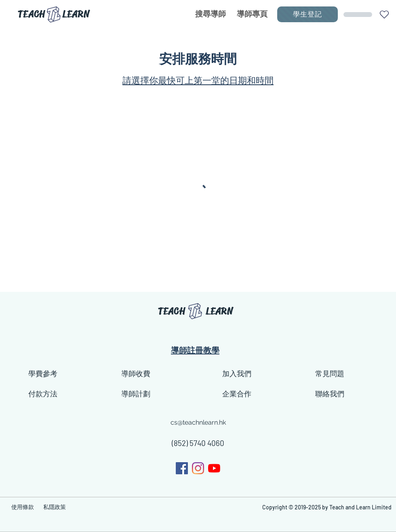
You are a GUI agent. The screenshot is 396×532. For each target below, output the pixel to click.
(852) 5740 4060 (198, 443)
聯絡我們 (329, 394)
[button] (384, 14)
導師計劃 (135, 394)
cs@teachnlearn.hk (198, 422)
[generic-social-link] (198, 468)
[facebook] (182, 468)
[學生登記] (307, 14)
